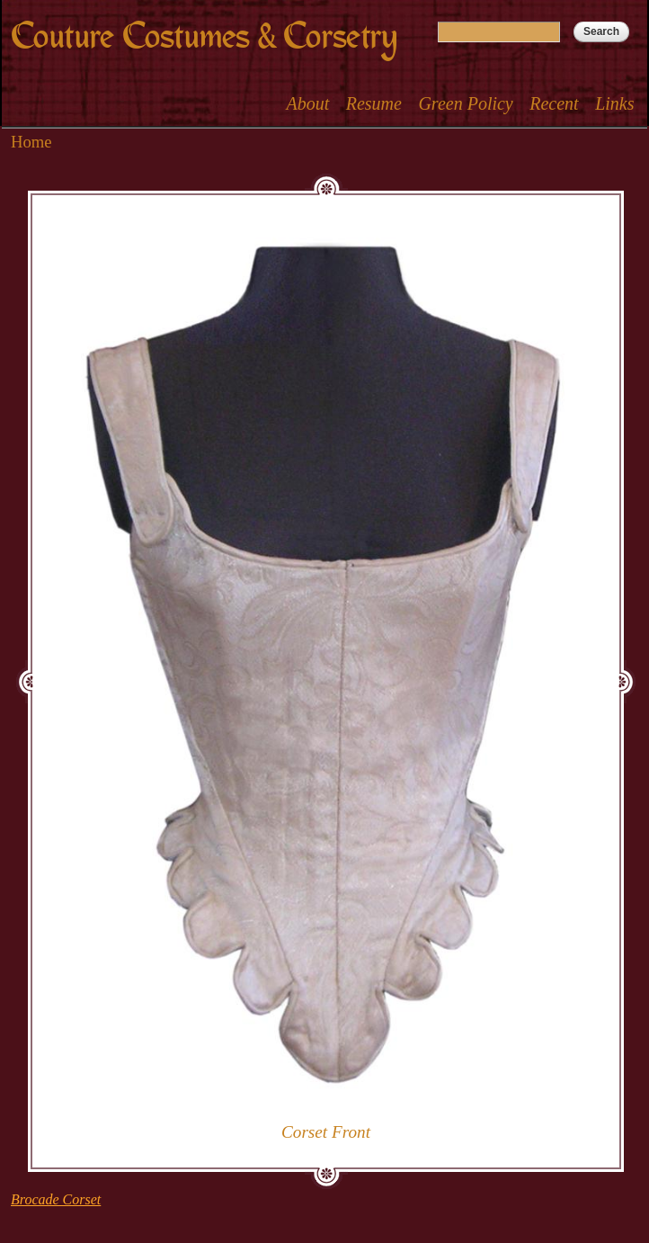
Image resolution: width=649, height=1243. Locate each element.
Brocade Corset (56, 1199)
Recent (553, 103)
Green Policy (465, 103)
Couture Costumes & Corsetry (204, 36)
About (307, 103)
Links (614, 103)
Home (31, 141)
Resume (374, 103)
